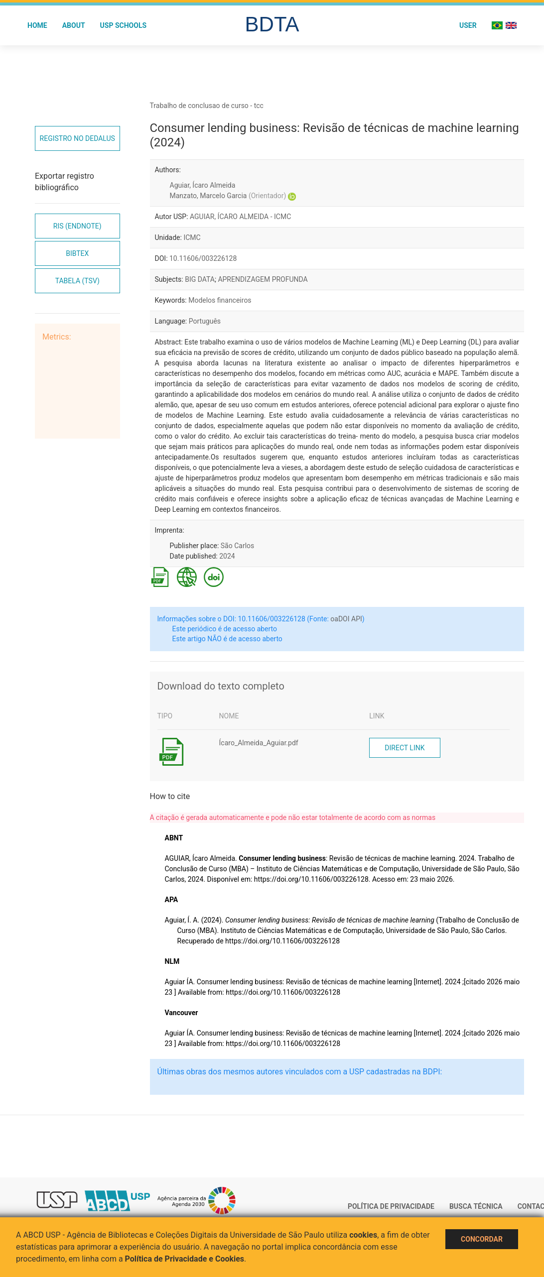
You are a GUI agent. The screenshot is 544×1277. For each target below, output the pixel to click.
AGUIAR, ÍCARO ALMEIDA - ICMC (240, 217)
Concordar (482, 1239)
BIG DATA (200, 279)
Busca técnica (476, 1206)
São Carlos (237, 546)
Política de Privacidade (391, 1206)
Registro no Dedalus (77, 138)
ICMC (191, 237)
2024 (227, 556)
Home (37, 25)
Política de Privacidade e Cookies (185, 1259)
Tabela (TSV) (77, 281)
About (73, 25)
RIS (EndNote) (77, 226)
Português (205, 321)
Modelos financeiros (219, 300)
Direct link (404, 748)
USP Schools (123, 25)
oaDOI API (346, 619)
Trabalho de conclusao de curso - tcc (207, 106)
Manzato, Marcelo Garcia (228, 196)
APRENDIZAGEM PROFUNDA (262, 279)
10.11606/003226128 (203, 258)
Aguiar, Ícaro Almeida (203, 185)
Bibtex (77, 253)
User (468, 25)
